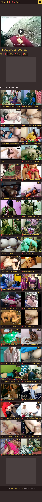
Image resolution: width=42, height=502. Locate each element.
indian (17, 54)
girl (11, 54)
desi (25, 54)
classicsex (10, 2)
